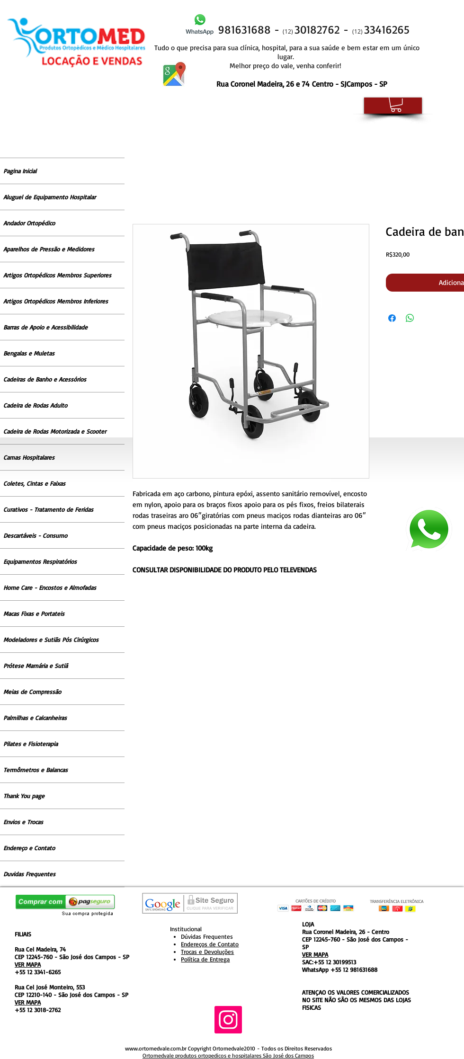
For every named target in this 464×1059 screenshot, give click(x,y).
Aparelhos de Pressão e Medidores (48, 249)
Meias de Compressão (32, 691)
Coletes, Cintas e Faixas (34, 483)
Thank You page (24, 796)
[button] (396, 104)
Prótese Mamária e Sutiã (35, 665)
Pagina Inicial (19, 171)
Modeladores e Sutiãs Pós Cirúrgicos (50, 639)
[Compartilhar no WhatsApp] (410, 318)
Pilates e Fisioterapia (30, 744)
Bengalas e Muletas (28, 353)
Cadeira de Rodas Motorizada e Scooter (54, 431)
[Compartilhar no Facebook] (392, 318)
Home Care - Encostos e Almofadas (49, 587)
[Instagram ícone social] (228, 1019)
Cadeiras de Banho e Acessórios (44, 379)
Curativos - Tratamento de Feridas (48, 509)
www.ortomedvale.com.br (156, 1048)
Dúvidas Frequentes (207, 936)
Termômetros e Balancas (35, 770)
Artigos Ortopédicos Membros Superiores (57, 275)
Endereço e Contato (29, 848)
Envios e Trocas (23, 822)
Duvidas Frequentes (29, 874)
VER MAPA (28, 964)
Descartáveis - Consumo (35, 535)
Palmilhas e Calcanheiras (35, 717)
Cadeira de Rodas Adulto (35, 405)
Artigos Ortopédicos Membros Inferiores (55, 301)
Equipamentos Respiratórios (40, 561)
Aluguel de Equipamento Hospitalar (49, 197)
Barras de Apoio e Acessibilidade (45, 327)
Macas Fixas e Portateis (33, 613)
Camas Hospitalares (28, 457)
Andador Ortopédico (29, 223)
